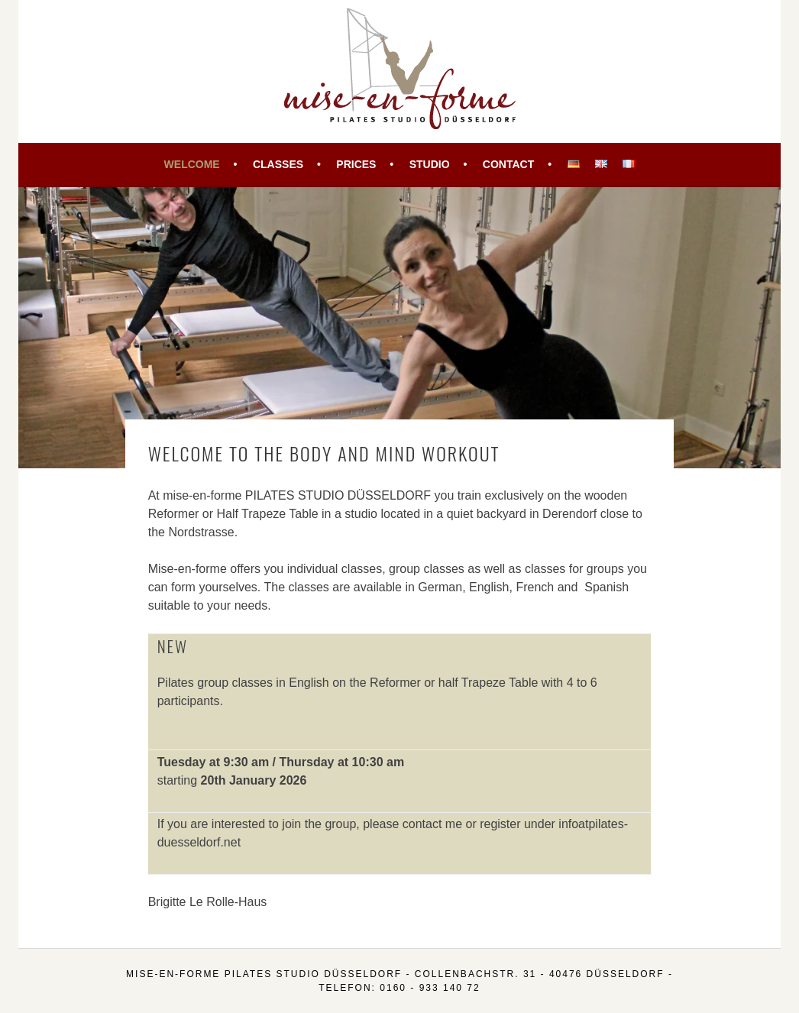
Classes (278, 164)
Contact (508, 164)
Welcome (192, 164)
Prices (356, 164)
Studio (429, 164)
